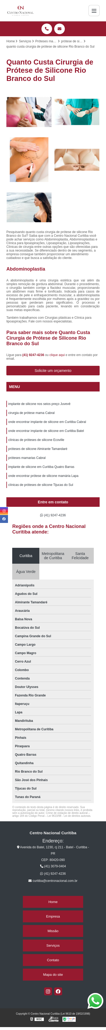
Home (53, 902)
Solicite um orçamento (53, 370)
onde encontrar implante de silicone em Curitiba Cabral (47, 422)
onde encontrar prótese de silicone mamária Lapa (43, 476)
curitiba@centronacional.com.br (52, 881)
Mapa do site (53, 975)
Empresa (53, 916)
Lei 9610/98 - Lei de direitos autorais (69, 815)
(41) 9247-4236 (33, 355)
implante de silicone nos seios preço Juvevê (39, 404)
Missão (53, 931)
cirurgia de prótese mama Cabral (31, 413)
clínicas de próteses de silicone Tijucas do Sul (40, 485)
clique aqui (57, 355)
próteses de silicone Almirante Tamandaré (37, 449)
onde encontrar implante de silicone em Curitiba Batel (46, 431)
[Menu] (94, 10)
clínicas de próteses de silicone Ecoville (36, 440)
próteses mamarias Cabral (27, 458)
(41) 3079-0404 (53, 866)
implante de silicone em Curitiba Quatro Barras (41, 467)
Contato (53, 960)
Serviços (53, 945)
